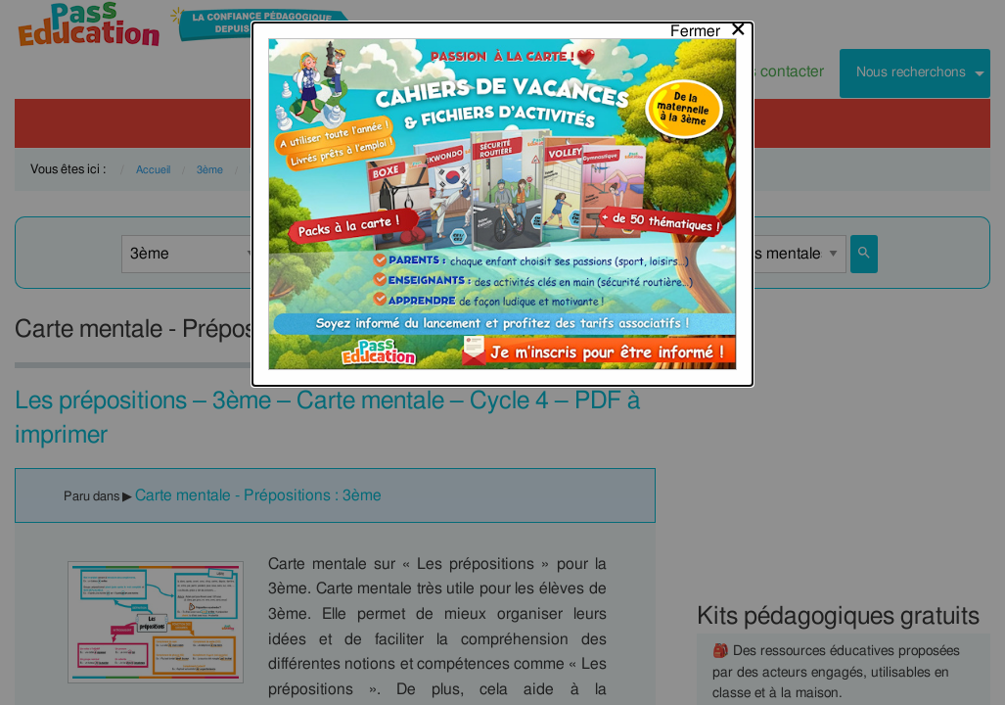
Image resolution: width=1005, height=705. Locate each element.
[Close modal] (709, 26)
